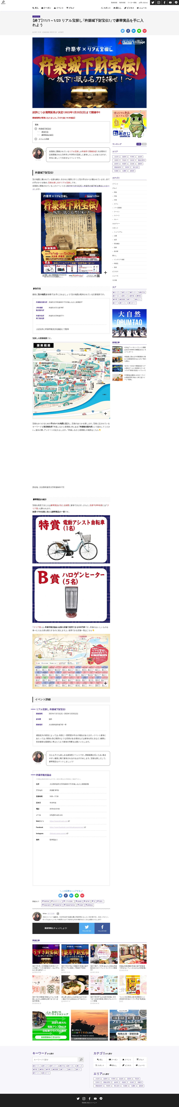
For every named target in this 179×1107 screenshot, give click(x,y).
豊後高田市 (117, 167)
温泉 (115, 247)
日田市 (116, 160)
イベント (59, 8)
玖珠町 (116, 171)
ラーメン (117, 211)
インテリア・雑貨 (119, 259)
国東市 (140, 164)
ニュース (142, 8)
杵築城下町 (58, 905)
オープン (117, 292)
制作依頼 (122, 2)
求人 (35, 8)
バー (115, 303)
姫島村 (132, 171)
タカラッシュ (57, 901)
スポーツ (133, 303)
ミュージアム (118, 232)
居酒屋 (123, 299)
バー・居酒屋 (118, 208)
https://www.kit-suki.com (58, 821)
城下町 (88, 901)
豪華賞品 (90, 905)
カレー (116, 219)
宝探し (101, 901)
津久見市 (135, 167)
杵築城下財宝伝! (45, 129)
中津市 (132, 157)
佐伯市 (140, 157)
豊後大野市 (141, 160)
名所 (115, 240)
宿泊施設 (117, 243)
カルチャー (116, 223)
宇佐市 (124, 160)
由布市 (116, 164)
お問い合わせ (143, 2)
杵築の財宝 (47, 905)
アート (131, 299)
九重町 (124, 171)
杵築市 (81, 905)
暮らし (117, 8)
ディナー (134, 292)
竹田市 (127, 167)
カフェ (116, 204)
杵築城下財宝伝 (70, 905)
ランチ (126, 292)
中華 (115, 200)
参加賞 (79, 901)
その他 (114, 280)
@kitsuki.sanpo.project (58, 833)
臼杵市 (132, 160)
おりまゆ (51, 913)
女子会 (143, 292)
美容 (115, 267)
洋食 (115, 196)
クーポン (46, 8)
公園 (115, 236)
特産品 (116, 263)
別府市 (124, 157)
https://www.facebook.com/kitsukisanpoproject (67, 827)
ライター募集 (132, 2)
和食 (115, 192)
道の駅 (116, 251)
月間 (138, 144)
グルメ (70, 8)
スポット (106, 8)
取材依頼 (114, 2)
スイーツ (117, 215)
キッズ (126, 296)
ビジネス (129, 8)
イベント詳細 (44, 139)
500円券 (46, 901)
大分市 (116, 157)
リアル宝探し (69, 901)
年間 (144, 144)
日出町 (132, 164)
